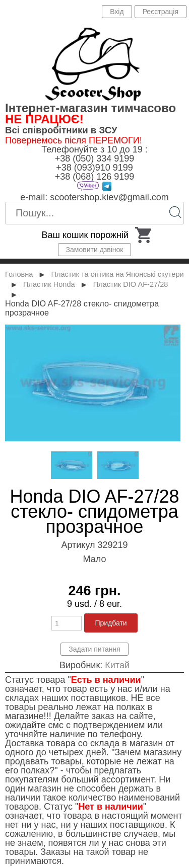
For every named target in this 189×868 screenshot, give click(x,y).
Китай (117, 665)
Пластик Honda (49, 284)
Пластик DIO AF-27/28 (130, 284)
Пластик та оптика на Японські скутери (117, 274)
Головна (19, 274)
